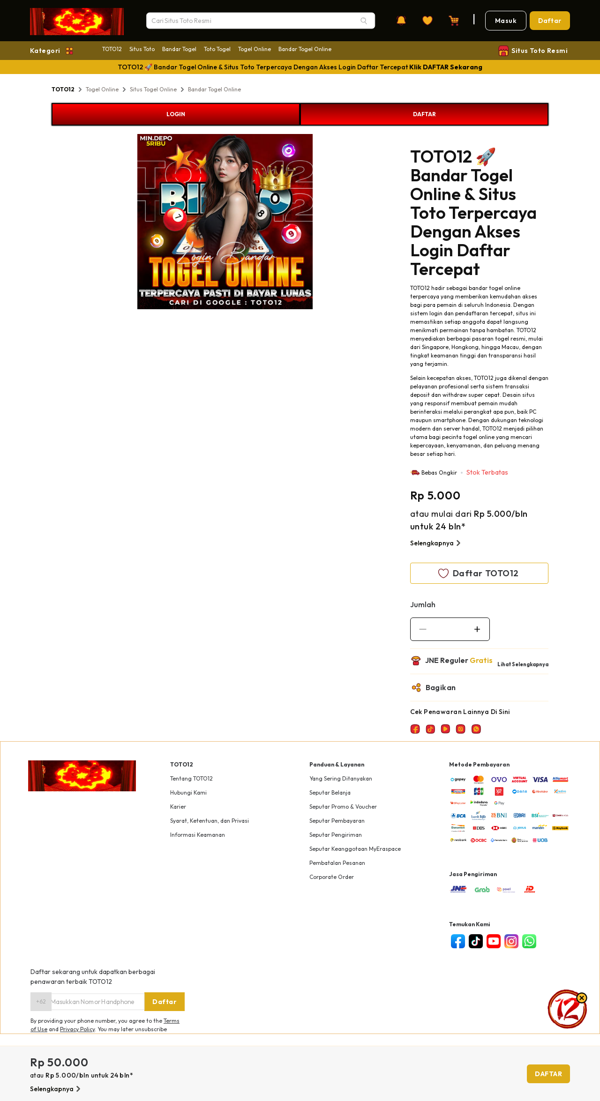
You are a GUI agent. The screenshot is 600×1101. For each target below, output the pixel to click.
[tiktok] (476, 941)
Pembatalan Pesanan (337, 862)
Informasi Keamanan (197, 834)
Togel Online (254, 48)
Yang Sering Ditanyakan (340, 778)
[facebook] (458, 941)
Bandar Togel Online (304, 48)
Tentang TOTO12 (191, 778)
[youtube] (493, 941)
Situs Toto (142, 48)
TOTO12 (112, 48)
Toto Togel (217, 48)
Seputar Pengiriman (335, 834)
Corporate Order (331, 876)
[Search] (363, 20)
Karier (178, 806)
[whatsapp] (529, 941)
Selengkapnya (436, 543)
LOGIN (175, 114)
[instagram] (511, 941)
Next (319, 223)
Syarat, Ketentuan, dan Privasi (209, 820)
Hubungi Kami (188, 792)
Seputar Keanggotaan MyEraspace (355, 848)
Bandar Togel (179, 48)
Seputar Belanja (330, 792)
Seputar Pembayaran (337, 820)
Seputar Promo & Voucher (343, 806)
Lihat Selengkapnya (522, 664)
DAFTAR (424, 114)
